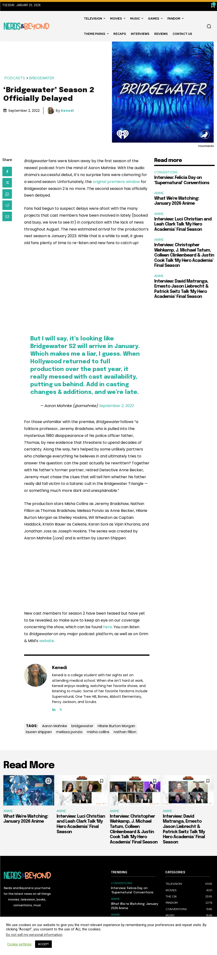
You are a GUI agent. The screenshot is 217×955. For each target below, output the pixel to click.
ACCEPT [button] (43, 944)
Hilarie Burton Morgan (116, 725)
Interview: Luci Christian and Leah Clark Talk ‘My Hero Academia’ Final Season (183, 224)
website (46, 641)
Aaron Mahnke (54, 725)
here (107, 627)
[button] (209, 26)
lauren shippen (39, 731)
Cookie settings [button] (19, 944)
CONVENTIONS (165, 172)
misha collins (98, 731)
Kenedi (67, 110)
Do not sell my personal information (34, 935)
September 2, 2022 (116, 405)
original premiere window (116, 181)
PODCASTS (15, 78)
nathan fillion (125, 731)
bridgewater (82, 725)
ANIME (159, 193)
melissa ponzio (69, 731)
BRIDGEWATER (42, 78)
